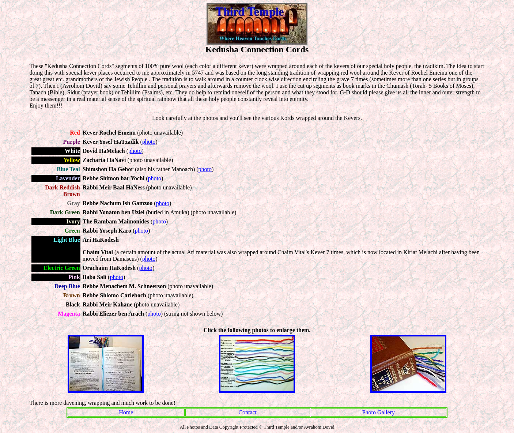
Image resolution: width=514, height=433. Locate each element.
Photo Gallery (378, 412)
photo (148, 142)
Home (126, 412)
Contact (247, 412)
